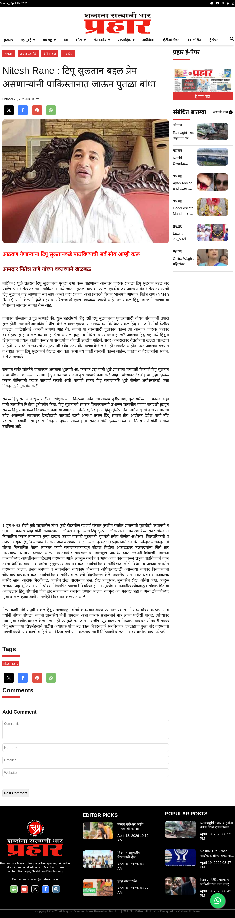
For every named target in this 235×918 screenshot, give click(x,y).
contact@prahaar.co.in (43, 879)
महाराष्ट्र (9, 54)
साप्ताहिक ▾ (126, 40)
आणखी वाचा (223, 112)
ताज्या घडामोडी (28, 54)
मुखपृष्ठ (8, 40)
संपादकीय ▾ (102, 40)
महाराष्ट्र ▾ (49, 40)
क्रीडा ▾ (81, 40)
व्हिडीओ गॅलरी (171, 40)
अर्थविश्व (148, 40)
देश (66, 40)
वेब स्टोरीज (194, 40)
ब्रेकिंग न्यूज (50, 54)
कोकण (177, 125)
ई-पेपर (213, 40)
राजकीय (67, 54)
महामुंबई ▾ (28, 40)
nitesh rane (10, 663)
